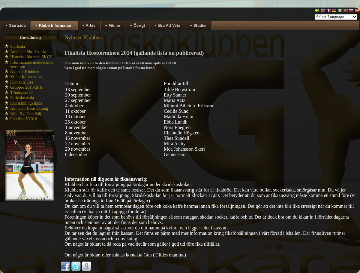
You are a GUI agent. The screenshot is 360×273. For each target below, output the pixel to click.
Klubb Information (26, 77)
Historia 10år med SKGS (31, 57)
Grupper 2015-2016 (27, 87)
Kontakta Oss (21, 82)
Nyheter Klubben (24, 71)
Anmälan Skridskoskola (30, 52)
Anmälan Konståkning (29, 108)
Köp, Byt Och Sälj (25, 114)
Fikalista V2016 (23, 119)
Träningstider (21, 92)
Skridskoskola (22, 98)
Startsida (17, 46)
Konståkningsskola (26, 103)
